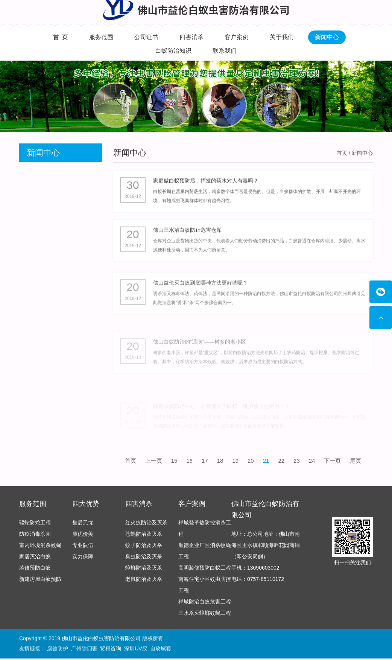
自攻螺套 (160, 649)
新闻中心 (327, 37)
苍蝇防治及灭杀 (143, 537)
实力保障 (82, 560)
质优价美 (82, 537)
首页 (342, 153)
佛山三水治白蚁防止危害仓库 (187, 233)
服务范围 (101, 37)
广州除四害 (84, 649)
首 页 (60, 37)
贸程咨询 (110, 649)
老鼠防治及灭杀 (143, 582)
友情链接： (32, 649)
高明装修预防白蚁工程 (204, 571)
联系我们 (225, 50)
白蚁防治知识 (173, 50)
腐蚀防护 (57, 649)
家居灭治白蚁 (35, 560)
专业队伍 (82, 549)
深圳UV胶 (135, 649)
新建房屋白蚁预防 (40, 582)
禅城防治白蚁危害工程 (204, 605)
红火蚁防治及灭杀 (146, 526)
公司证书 (146, 37)
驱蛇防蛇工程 (35, 526)
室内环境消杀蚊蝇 (40, 549)
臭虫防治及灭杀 (143, 560)
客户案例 (237, 37)
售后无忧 (82, 526)
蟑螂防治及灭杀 (143, 571)
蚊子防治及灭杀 (143, 549)
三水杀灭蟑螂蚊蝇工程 (204, 616)
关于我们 (282, 37)
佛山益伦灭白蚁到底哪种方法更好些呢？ (200, 290)
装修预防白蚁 (35, 571)
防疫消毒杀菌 (35, 537)
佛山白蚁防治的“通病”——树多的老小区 (199, 354)
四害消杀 (191, 37)
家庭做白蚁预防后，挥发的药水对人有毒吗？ (205, 182)
